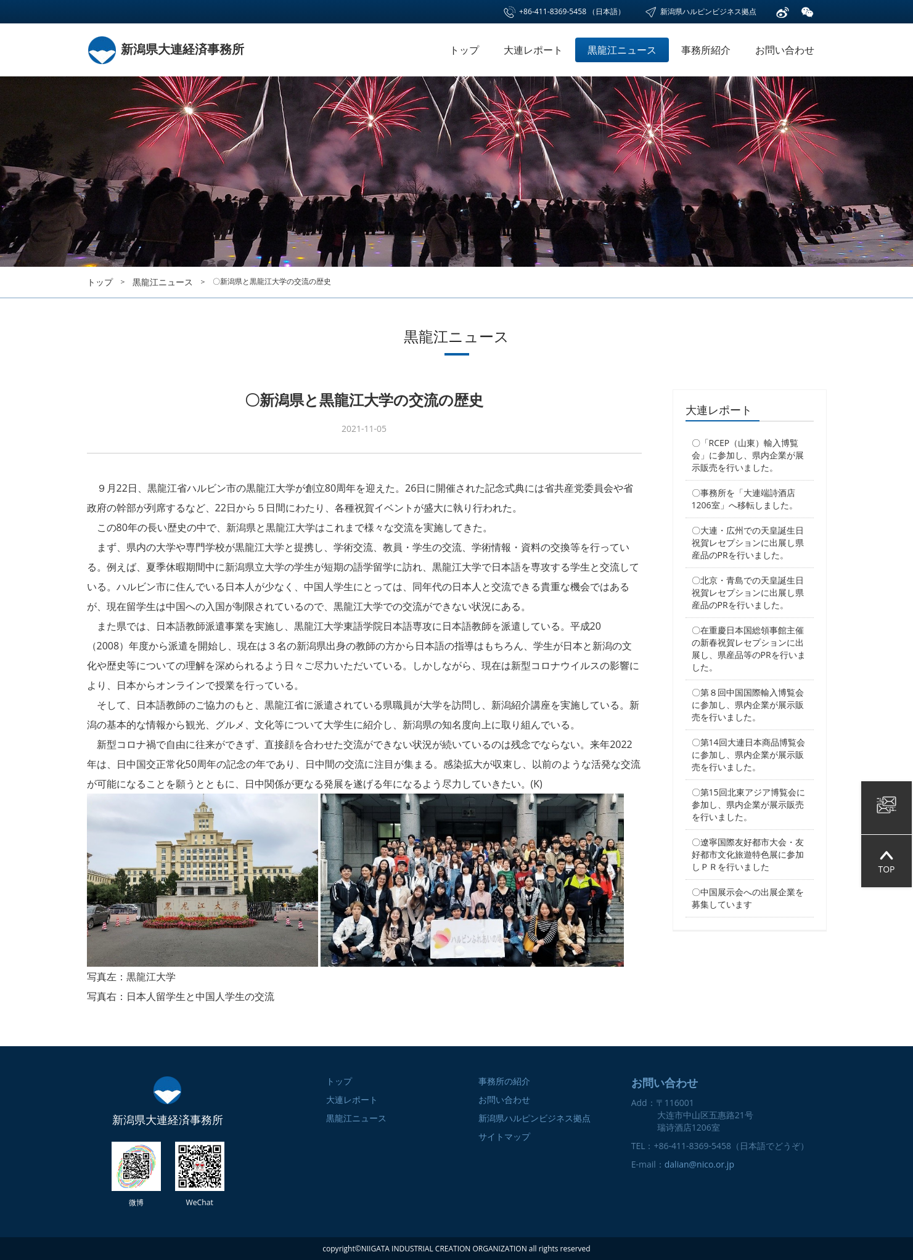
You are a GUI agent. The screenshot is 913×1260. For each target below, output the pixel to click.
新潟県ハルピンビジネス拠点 (700, 11)
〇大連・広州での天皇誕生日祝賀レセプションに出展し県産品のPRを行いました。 (748, 542)
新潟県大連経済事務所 (165, 49)
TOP (886, 861)
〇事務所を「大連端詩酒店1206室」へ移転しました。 (745, 499)
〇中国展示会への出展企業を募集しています (748, 898)
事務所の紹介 (504, 1081)
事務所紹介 (706, 50)
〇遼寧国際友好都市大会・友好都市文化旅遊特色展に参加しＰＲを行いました (748, 854)
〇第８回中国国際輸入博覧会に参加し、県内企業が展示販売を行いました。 (748, 704)
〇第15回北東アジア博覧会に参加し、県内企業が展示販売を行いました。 (748, 804)
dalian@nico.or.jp (699, 1164)
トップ (464, 50)
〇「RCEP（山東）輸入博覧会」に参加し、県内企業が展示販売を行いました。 (748, 455)
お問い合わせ (784, 50)
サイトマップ (504, 1136)
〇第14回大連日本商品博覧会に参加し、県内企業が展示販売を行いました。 (748, 754)
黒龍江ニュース (622, 50)
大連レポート (533, 50)
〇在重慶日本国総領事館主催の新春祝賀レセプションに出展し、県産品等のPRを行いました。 (749, 648)
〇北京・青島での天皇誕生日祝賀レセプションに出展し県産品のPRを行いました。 (748, 592)
